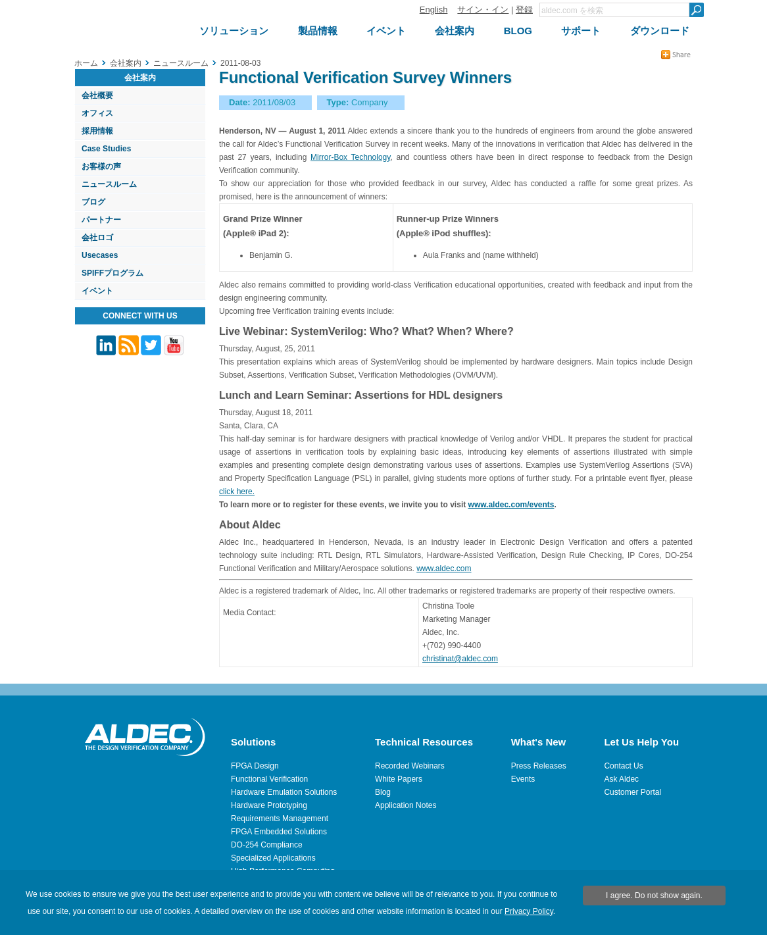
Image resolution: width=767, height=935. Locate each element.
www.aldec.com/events (511, 504)
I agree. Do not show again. (654, 895)
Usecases (100, 255)
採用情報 (97, 131)
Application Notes (405, 805)
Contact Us (623, 766)
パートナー (101, 219)
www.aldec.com (443, 568)
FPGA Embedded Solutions (279, 831)
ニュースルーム (109, 184)
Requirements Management (279, 818)
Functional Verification (269, 779)
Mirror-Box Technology (350, 157)
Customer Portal (632, 792)
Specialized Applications (273, 858)
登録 (524, 9)
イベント (97, 290)
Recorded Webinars (410, 766)
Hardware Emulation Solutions (284, 792)
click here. (237, 491)
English (434, 9)
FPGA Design (255, 766)
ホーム (86, 63)
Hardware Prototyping (269, 805)
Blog (383, 792)
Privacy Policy (529, 911)
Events (523, 779)
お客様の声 (101, 166)
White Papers (398, 779)
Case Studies (106, 148)
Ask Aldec (621, 779)
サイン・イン (482, 9)
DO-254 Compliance (267, 844)
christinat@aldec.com (460, 658)
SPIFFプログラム (112, 273)
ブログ (93, 202)
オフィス (97, 113)
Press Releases (538, 766)
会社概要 (97, 95)
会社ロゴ (97, 237)
